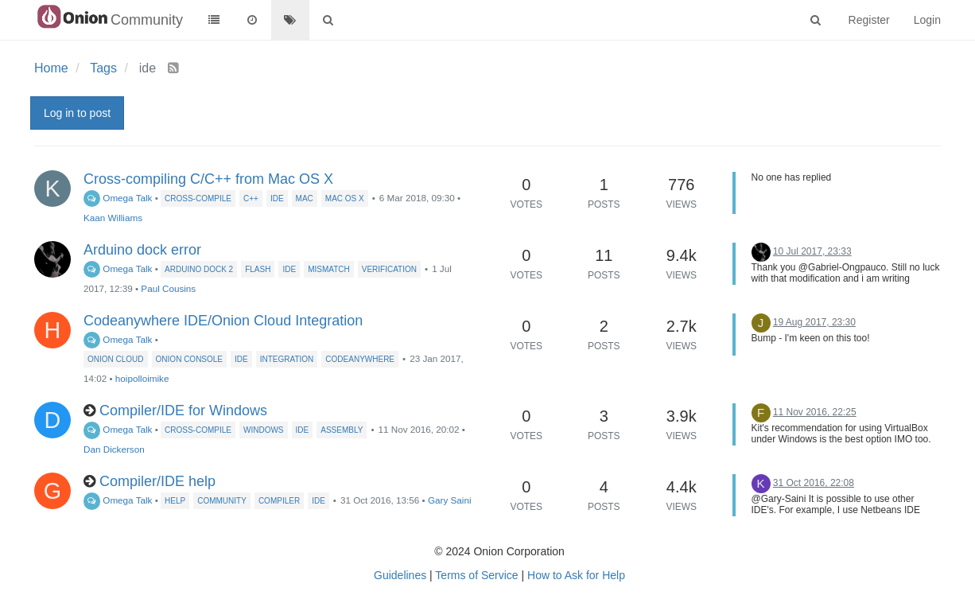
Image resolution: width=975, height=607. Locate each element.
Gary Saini (450, 500)
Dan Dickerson (114, 449)
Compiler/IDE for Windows (183, 410)
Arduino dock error (142, 250)
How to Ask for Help (576, 575)
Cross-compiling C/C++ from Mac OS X (208, 179)
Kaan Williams (113, 217)
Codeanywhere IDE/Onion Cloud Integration (223, 321)
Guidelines (400, 575)
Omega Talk (118, 198)
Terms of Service (476, 575)
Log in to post (77, 113)
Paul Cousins (168, 288)
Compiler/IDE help (157, 481)
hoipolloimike (142, 378)
